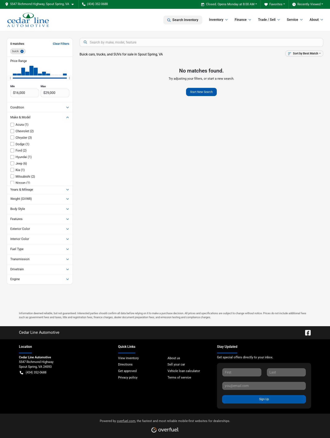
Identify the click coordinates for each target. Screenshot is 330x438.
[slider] (10, 77)
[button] (41, 4)
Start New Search (201, 92)
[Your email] (264, 386)
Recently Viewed (306, 4)
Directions (125, 364)
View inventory (128, 358)
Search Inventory (182, 19)
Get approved (127, 371)
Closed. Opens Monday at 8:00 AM (227, 4)
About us (174, 358)
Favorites (273, 4)
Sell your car (176, 364)
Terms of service (179, 377)
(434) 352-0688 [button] (95, 4)
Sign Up (264, 399)
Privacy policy (127, 377)
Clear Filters (61, 43)
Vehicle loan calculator (184, 371)
